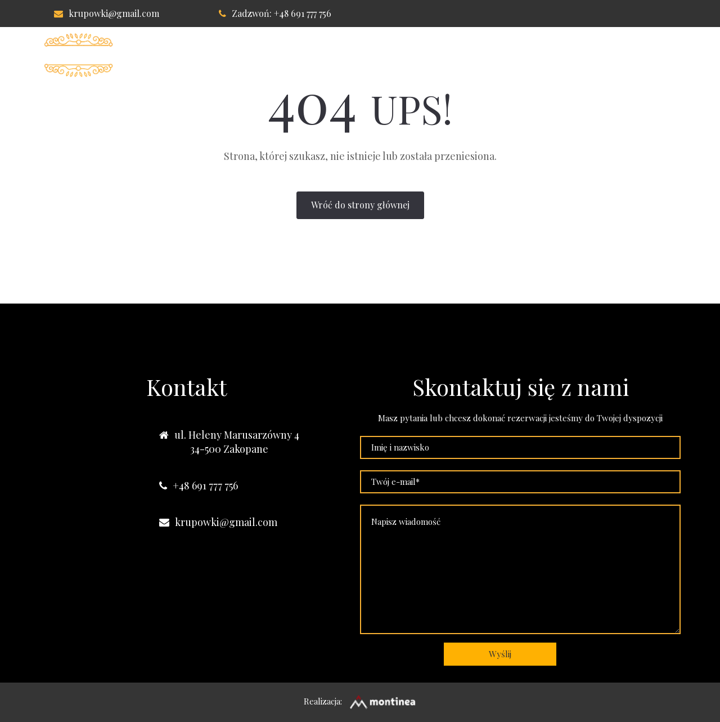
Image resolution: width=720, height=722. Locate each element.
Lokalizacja (482, 55)
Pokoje (332, 55)
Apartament (400, 55)
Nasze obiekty (634, 55)
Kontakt (556, 55)
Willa (278, 55)
